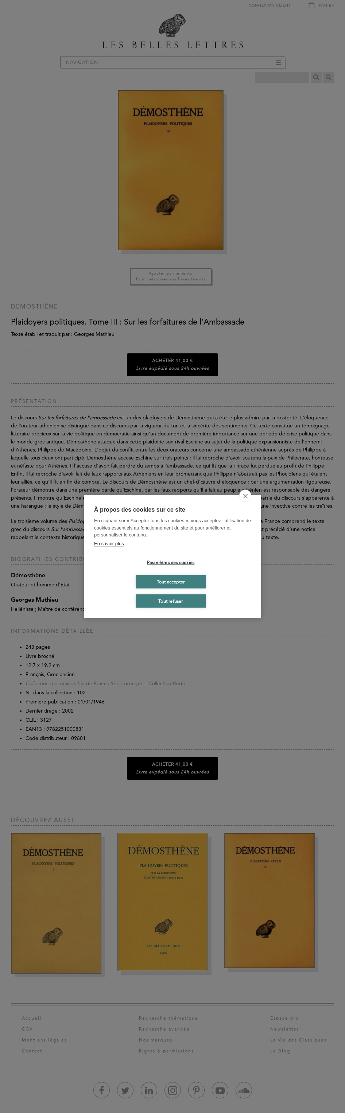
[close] (245, 496)
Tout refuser (170, 601)
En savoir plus (109, 543)
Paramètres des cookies (170, 562)
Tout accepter (171, 581)
